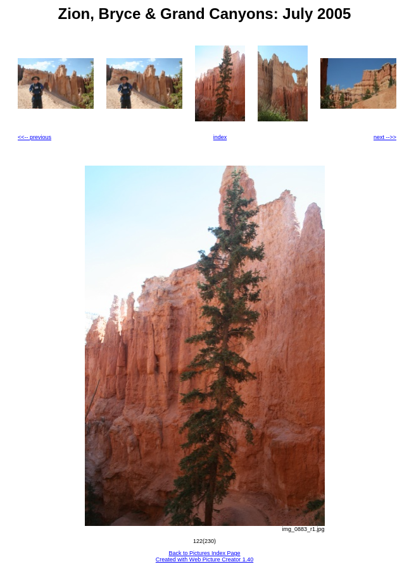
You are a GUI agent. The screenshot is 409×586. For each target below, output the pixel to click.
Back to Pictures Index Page (204, 553)
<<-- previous (34, 137)
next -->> (385, 137)
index (220, 137)
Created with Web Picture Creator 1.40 (204, 559)
